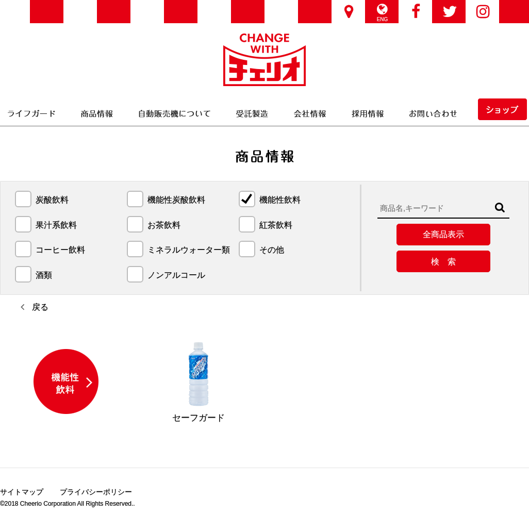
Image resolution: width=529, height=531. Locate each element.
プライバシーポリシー (96, 493)
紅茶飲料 (275, 225)
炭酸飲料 (52, 200)
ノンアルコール (176, 275)
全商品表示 (443, 234)
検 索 (443, 261)
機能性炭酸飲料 (176, 200)
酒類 (44, 275)
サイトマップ (21, 493)
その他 (271, 250)
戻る (40, 307)
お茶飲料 (163, 225)
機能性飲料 (280, 200)
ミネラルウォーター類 (188, 250)
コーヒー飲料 (60, 250)
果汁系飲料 (56, 225)
